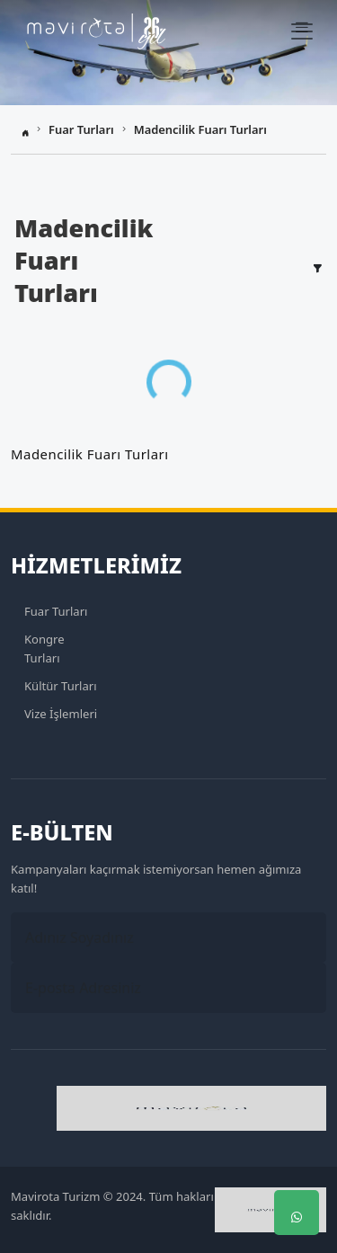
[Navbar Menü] (302, 31)
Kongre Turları (44, 648)
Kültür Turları (60, 686)
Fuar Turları (81, 129)
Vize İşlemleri (60, 714)
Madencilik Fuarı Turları (200, 129)
